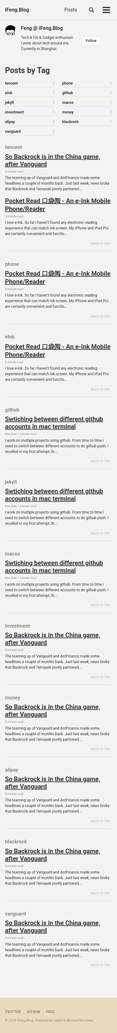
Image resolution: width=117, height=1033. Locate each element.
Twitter (13, 1012)
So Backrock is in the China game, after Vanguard (52, 160)
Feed (50, 1012)
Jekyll (58, 1020)
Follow (90, 41)
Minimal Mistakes (79, 1020)
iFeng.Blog (17, 10)
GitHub (33, 1012)
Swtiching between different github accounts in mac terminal (54, 422)
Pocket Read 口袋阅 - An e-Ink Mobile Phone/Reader (57, 205)
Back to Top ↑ (101, 243)
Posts (70, 10)
